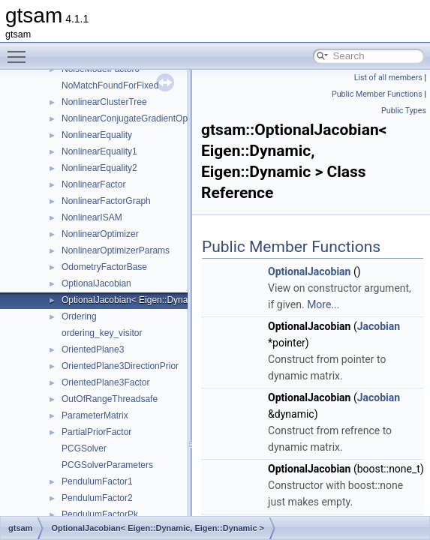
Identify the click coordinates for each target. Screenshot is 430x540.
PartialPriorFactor (96, 432)
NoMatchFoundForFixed (110, 85)
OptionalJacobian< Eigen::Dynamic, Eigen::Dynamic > (170, 300)
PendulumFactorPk (100, 514)
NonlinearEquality (97, 135)
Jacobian (378, 326)
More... (323, 304)
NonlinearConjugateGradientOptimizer (138, 118)
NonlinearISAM (92, 217)
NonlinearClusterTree (104, 102)
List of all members (388, 77)
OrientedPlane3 (93, 349)
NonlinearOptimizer (100, 234)
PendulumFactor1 (97, 481)
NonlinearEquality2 (99, 168)
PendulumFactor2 (97, 498)
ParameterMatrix (95, 415)
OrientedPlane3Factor (105, 382)
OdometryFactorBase (104, 267)
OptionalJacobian (96, 283)
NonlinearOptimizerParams (116, 250)
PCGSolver (84, 448)
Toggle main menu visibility (20, 50)
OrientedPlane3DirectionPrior (120, 366)
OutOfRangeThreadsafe (110, 399)
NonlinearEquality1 (99, 151)
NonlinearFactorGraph (106, 201)
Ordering (79, 316)
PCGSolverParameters (107, 465)
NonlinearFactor (93, 184)
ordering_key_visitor (102, 333)
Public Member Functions (377, 94)
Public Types (403, 111)
